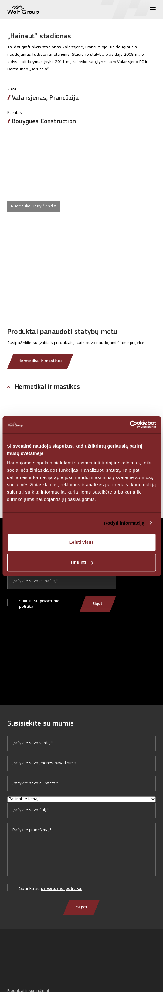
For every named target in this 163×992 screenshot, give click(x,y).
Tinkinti (81, 562)
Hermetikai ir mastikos (40, 361)
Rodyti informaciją (124, 523)
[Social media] (10, 967)
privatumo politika (61, 888)
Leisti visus (81, 542)
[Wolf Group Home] (23, 10)
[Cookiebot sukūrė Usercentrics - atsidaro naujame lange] (129, 424)
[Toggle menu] (152, 10)
